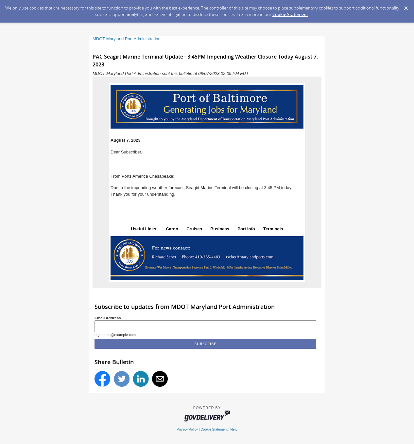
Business (219, 228)
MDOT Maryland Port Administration (127, 38)
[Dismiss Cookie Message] (406, 6)
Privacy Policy (187, 429)
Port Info (246, 228)
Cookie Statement (290, 14)
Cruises (194, 228)
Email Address (108, 318)
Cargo (172, 228)
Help (233, 429)
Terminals (273, 228)
